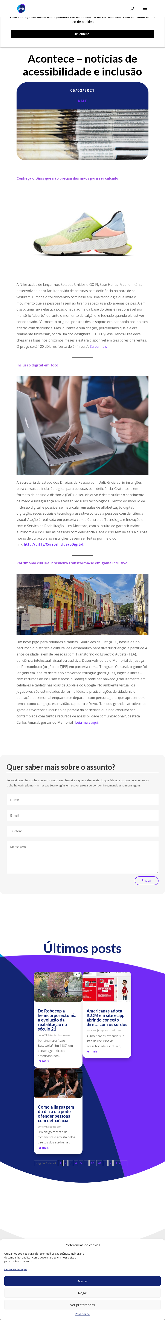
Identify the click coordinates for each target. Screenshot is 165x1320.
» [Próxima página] (110, 1163)
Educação (55, 1126)
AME (82, 100)
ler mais (43, 1061)
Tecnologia (64, 1035)
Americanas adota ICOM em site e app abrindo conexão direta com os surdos (107, 1017)
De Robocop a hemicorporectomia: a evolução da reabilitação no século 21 (58, 1019)
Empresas (104, 1030)
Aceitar (82, 1281)
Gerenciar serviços (15, 1269)
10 (92, 1163)
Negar (82, 1293)
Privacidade (82, 1314)
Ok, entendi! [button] (82, 34)
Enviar (147, 880)
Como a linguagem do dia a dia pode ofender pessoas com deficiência (56, 1113)
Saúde (53, 1035)
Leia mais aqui (86, 722)
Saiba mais (98, 346)
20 (99, 1163)
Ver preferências (82, 1305)
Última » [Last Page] (120, 1163)
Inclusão (116, 1030)
